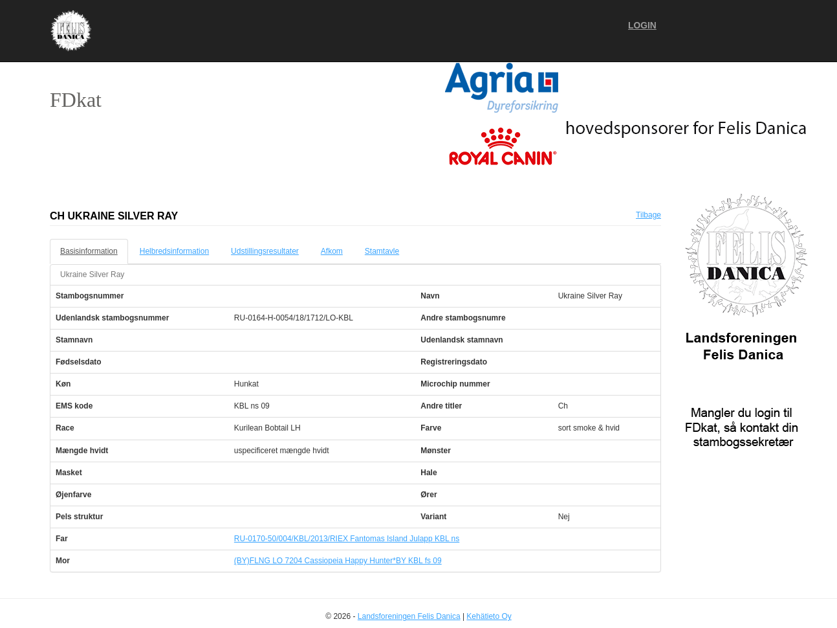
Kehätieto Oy (488, 616)
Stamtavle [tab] (382, 251)
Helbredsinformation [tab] (174, 251)
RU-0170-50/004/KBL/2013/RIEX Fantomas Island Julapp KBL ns (346, 538)
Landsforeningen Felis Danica (409, 616)
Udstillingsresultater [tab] (265, 251)
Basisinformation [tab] (89, 251)
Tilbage (648, 214)
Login (642, 25)
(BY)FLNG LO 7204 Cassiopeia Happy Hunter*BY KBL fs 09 (338, 560)
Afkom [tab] (332, 251)
